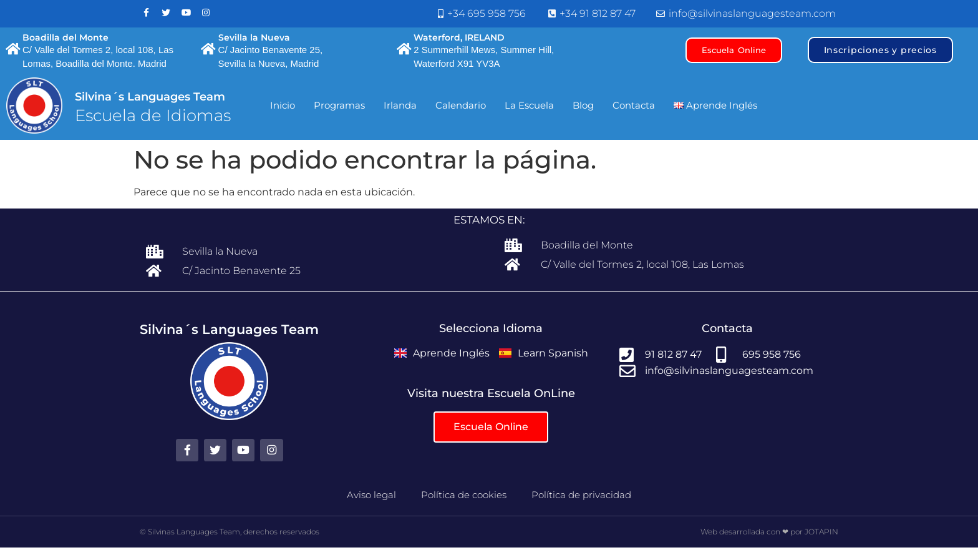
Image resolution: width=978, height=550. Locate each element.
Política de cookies (463, 497)
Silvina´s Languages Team (150, 100)
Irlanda (400, 109)
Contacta (633, 109)
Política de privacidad (581, 497)
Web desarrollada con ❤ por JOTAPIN (769, 533)
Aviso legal (371, 497)
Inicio (282, 109)
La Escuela (529, 109)
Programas (339, 109)
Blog (583, 109)
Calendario (460, 109)
